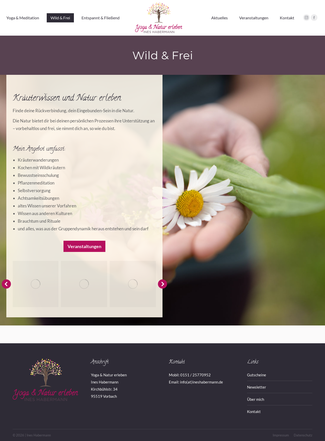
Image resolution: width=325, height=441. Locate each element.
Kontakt (254, 411)
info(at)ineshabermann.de (201, 382)
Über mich (255, 399)
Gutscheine (256, 375)
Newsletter (256, 387)
